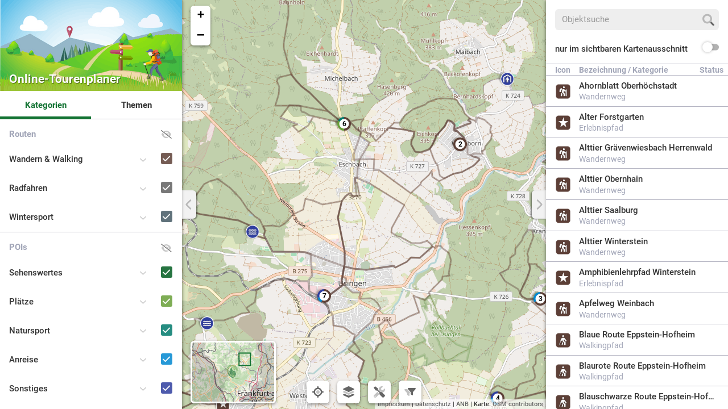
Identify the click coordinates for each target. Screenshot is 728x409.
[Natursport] (150, 319)
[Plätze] (150, 290)
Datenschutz (433, 404)
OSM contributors (518, 404)
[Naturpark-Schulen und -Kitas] (150, 406)
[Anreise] (150, 348)
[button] (324, 296)
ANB (462, 404)
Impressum (394, 404)
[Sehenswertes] (150, 261)
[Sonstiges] (150, 377)
